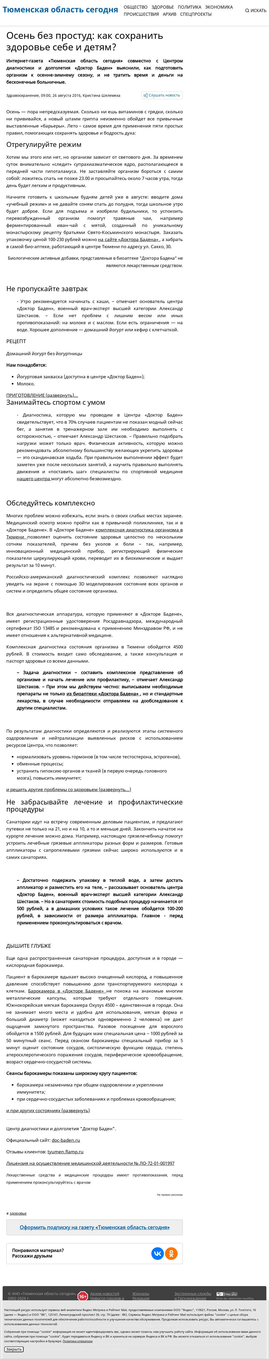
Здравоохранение (22, 95)
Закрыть (14, 1349)
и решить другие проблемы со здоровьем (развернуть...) (68, 789)
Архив (169, 14)
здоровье (18, 1213)
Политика (189, 7)
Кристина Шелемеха (101, 95)
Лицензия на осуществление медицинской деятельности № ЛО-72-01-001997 (90, 1163)
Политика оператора (77, 1341)
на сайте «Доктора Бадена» (128, 239)
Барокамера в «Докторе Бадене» (67, 991)
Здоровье (163, 7)
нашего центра (34, 479)
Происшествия (141, 14)
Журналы (140, 1293)
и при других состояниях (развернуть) (48, 1110)
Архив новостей (104, 1293)
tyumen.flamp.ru (66, 1152)
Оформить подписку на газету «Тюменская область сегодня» (95, 1227)
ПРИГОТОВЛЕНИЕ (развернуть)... (42, 395)
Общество (136, 7)
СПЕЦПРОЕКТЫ (196, 14)
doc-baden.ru (66, 1140)
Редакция (140, 1298)
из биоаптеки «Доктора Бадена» (103, 694)
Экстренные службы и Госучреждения (192, 1296)
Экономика (219, 7)
